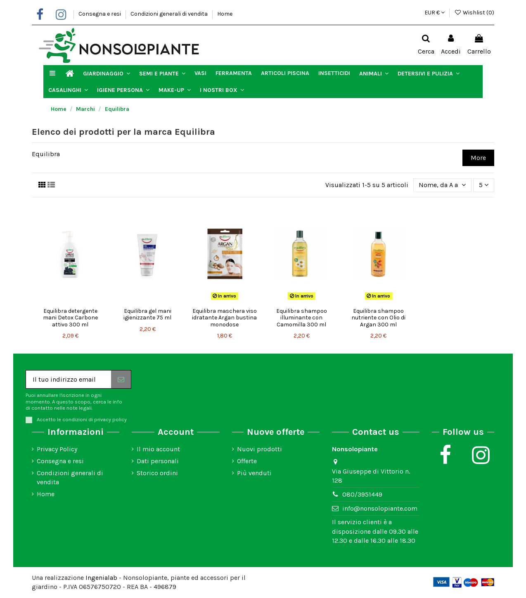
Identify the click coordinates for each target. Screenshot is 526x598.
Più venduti (254, 473)
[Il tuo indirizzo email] (68, 379)
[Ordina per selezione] (442, 185)
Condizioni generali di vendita (169, 13)
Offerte (247, 461)
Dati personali (158, 461)
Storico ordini (157, 473)
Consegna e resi (100, 13)
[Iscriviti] (121, 379)
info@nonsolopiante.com (379, 508)
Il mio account (158, 449)
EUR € (434, 12)
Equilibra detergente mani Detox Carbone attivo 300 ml (70, 317)
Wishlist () (474, 12)
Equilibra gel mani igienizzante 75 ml (147, 314)
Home (224, 13)
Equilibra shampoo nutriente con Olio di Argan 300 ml (378, 317)
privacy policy (110, 419)
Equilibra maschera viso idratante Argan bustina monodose (224, 317)
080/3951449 (362, 494)
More (478, 158)
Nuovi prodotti (259, 449)
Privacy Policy (57, 449)
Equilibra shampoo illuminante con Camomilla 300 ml (301, 317)
